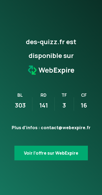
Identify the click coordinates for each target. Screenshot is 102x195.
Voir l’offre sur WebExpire (51, 153)
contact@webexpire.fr (66, 128)
